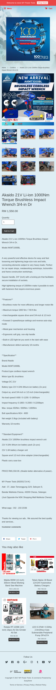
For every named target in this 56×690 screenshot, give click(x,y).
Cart (48, 8)
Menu (8, 8)
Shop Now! (42, 3)
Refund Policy (41, 685)
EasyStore (28, 681)
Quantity (5, 218)
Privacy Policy (29, 685)
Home (4, 68)
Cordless (13, 68)
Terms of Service (16, 685)
